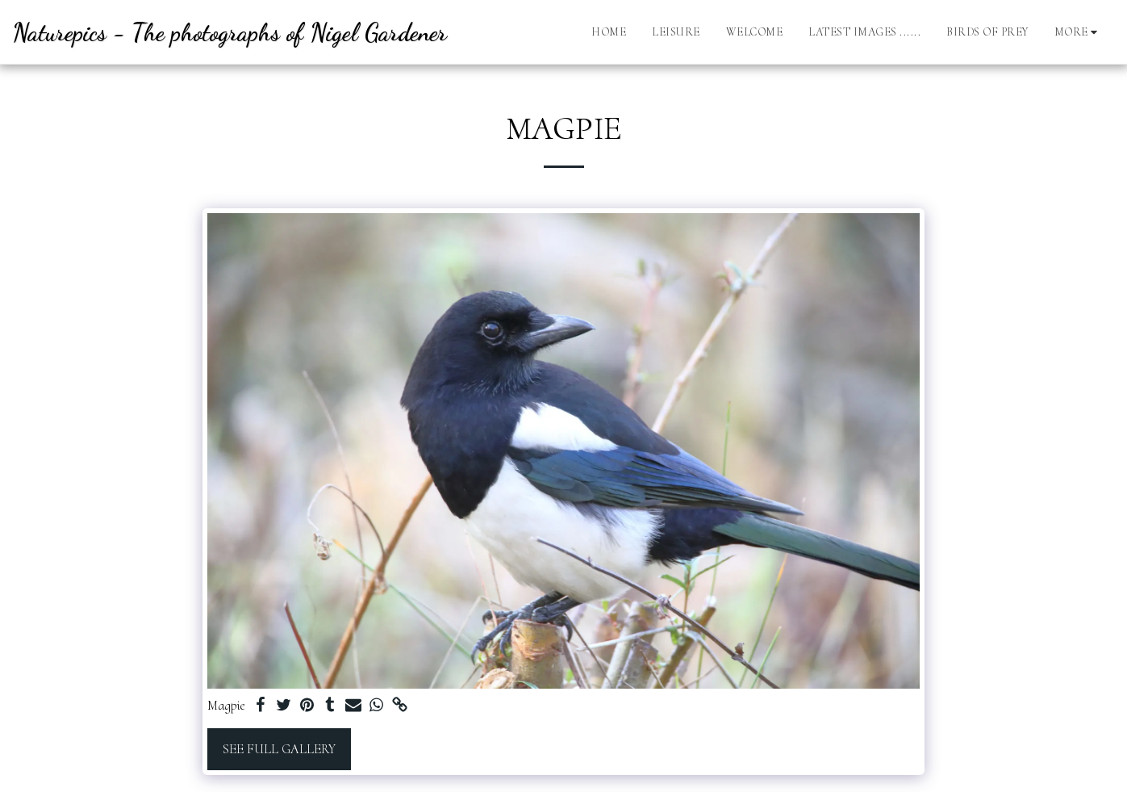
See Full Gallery (279, 749)
